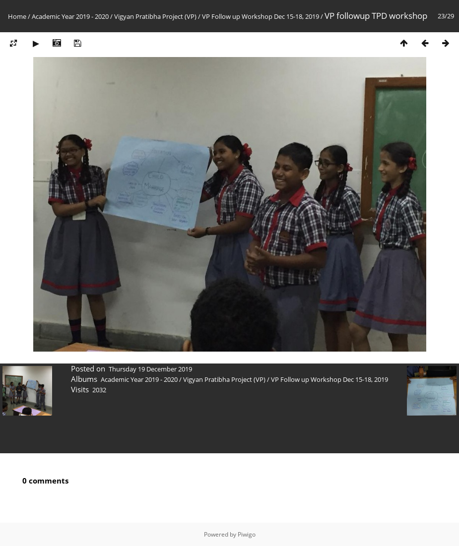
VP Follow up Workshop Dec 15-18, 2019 (260, 16)
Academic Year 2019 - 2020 (70, 16)
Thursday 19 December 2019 (150, 368)
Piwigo (247, 534)
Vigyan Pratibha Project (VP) (155, 16)
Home (17, 16)
